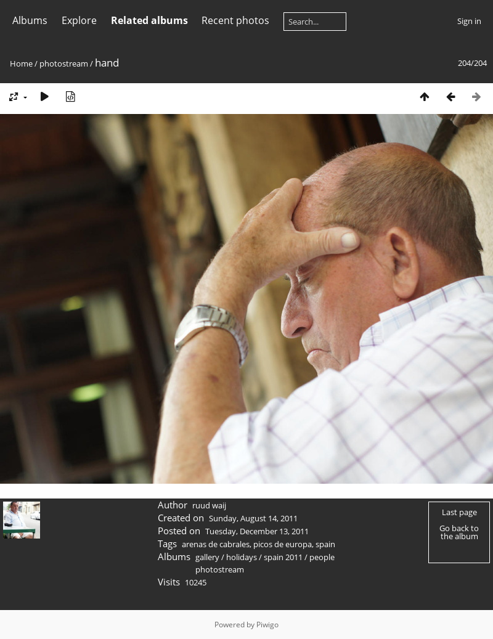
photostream (63, 63)
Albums (29, 20)
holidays (241, 557)
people (322, 557)
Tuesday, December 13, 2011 (257, 531)
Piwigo (267, 624)
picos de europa (282, 544)
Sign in (469, 20)
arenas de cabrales (216, 544)
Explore (79, 20)
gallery (207, 557)
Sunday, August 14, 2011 (253, 518)
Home (21, 63)
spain (325, 544)
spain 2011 (283, 557)
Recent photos (235, 20)
